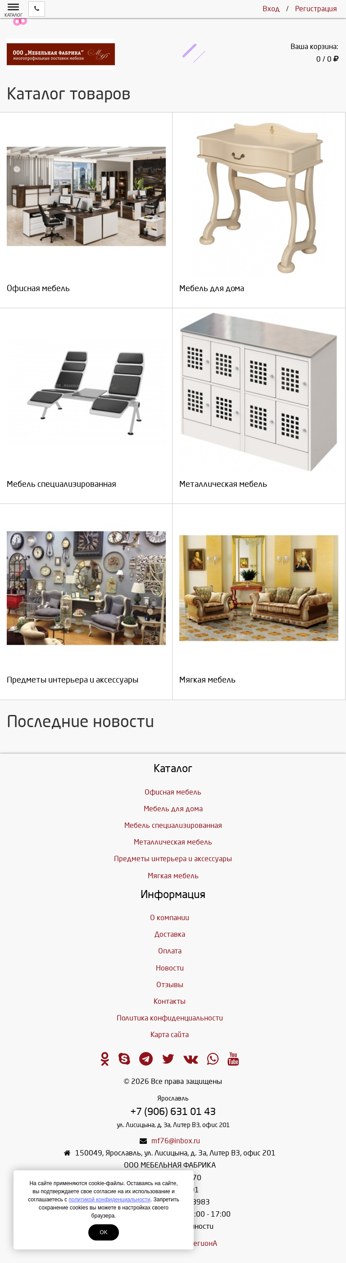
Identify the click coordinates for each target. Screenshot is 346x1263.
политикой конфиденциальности (109, 1199)
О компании (169, 917)
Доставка (170, 934)
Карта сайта (169, 1034)
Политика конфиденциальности (170, 1018)
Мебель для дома (173, 809)
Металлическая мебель (173, 842)
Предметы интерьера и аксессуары (173, 859)
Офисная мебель (173, 792)
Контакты (170, 1001)
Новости (170, 968)
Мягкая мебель (173, 876)
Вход (271, 9)
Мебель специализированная (173, 825)
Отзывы (169, 985)
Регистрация (316, 9)
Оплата (170, 951)
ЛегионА (203, 1243)
